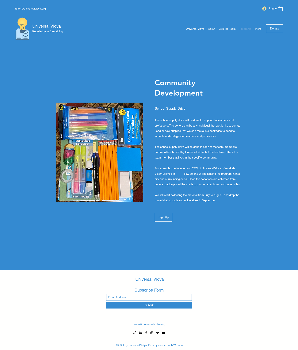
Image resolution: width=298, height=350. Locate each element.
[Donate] (274, 28)
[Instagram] (152, 333)
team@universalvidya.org (30, 8)
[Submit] (149, 305)
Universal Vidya (46, 26)
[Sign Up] (163, 217)
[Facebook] (146, 333)
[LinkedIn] (140, 333)
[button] (280, 8)
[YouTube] (163, 333)
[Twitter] (157, 333)
